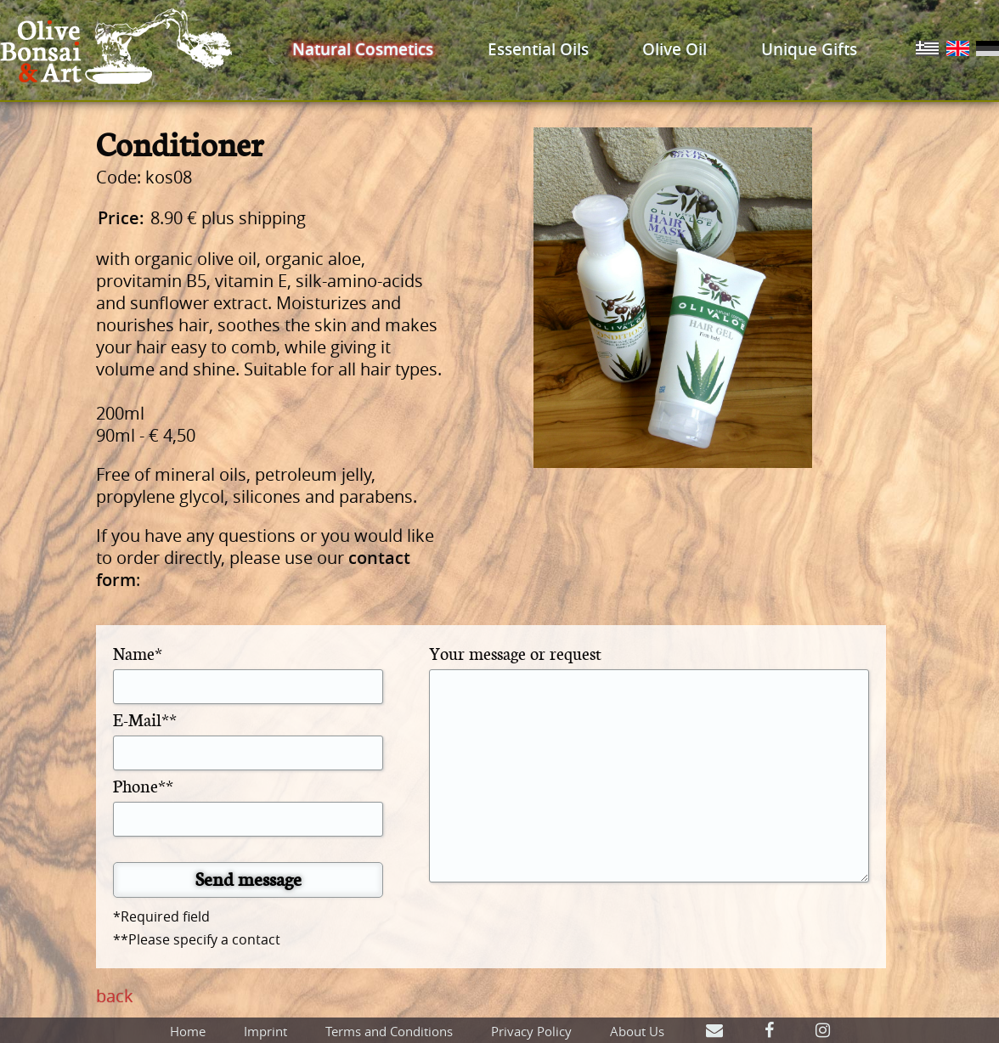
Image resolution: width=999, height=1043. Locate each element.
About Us (637, 1031)
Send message (248, 878)
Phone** (143, 785)
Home (188, 1031)
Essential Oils (538, 49)
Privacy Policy (531, 1031)
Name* (137, 652)
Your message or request (515, 652)
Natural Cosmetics (362, 49)
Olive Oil (674, 49)
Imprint (265, 1031)
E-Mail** (145, 719)
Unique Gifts (809, 49)
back (114, 995)
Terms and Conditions (389, 1031)
